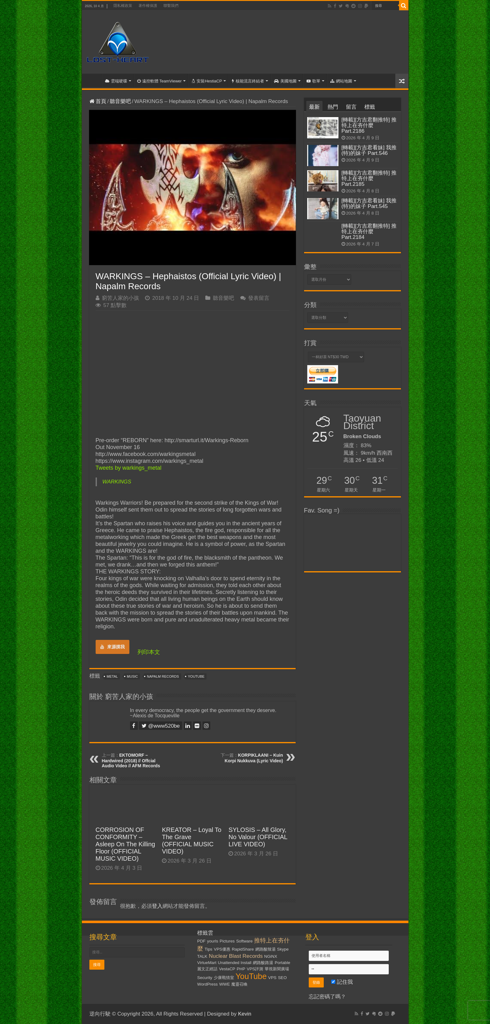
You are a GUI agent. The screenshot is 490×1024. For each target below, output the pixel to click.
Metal (112, 676)
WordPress (207, 984)
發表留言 (258, 298)
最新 (314, 107)
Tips (208, 949)
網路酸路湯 (263, 962)
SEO (282, 977)
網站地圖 (341, 81)
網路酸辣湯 (265, 949)
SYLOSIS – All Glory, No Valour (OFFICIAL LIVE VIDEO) (257, 837)
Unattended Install (234, 962)
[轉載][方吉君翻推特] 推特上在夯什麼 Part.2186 (369, 125)
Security (204, 977)
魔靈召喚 (239, 984)
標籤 (369, 107)
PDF (201, 941)
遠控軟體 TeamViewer (159, 81)
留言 (351, 107)
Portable (282, 962)
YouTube (196, 676)
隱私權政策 (122, 5)
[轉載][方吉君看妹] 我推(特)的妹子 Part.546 (369, 150)
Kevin (245, 1014)
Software (244, 941)
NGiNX (270, 956)
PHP (241, 969)
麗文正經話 (207, 969)
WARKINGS (116, 482)
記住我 (342, 982)
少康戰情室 (224, 977)
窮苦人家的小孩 (120, 298)
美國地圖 (285, 81)
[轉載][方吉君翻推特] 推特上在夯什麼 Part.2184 (369, 231)
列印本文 (149, 652)
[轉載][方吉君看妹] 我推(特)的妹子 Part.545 (369, 203)
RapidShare (243, 949)
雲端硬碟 (116, 81)
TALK (202, 956)
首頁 (93, 80)
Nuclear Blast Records (235, 956)
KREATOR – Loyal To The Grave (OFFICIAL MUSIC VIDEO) (191, 840)
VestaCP (227, 969)
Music (132, 676)
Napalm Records (163, 676)
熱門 (333, 107)
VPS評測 (255, 969)
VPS (272, 977)
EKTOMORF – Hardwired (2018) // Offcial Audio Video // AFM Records (131, 760)
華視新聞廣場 (277, 969)
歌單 (313, 81)
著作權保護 (147, 5)
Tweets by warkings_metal (129, 468)
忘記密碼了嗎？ (327, 997)
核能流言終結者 (248, 81)
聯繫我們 (170, 5)
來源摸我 (112, 646)
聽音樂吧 (120, 101)
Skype (283, 949)
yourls (212, 941)
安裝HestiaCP (207, 81)
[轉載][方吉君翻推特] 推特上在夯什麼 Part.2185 (369, 178)
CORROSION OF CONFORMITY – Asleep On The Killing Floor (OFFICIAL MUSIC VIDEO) (125, 844)
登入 (157, 906)
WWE (224, 984)
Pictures (227, 941)
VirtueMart (206, 962)
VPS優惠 (222, 949)
